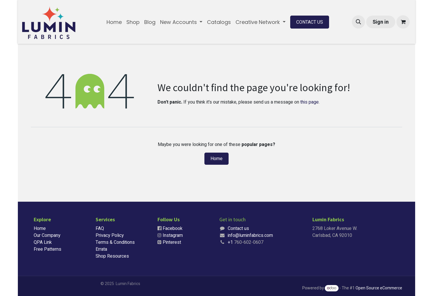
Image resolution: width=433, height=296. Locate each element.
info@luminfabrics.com (250, 235)
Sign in (381, 22)
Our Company (47, 235)
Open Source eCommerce (379, 288)
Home (216, 158)
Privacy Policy (110, 235)
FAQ (100, 228)
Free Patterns (47, 249)
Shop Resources (112, 256)
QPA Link (43, 242)
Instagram (173, 235)
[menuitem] (114, 22)
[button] (358, 22)
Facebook (173, 228)
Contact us (238, 228)
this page (309, 102)
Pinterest (172, 242)
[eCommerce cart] (403, 22)
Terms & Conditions (115, 242)
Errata (101, 249)
